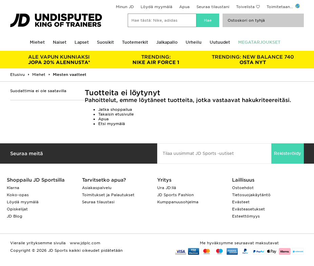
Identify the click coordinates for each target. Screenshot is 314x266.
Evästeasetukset (248, 209)
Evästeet (241, 202)
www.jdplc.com (84, 243)
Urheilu (194, 42)
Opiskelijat (17, 209)
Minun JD (125, 6)
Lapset (82, 42)
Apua (184, 6)
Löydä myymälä (156, 6)
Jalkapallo (166, 42)
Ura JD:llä (166, 187)
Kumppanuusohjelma (177, 202)
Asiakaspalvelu (96, 187)
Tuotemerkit (135, 42)
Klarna (13, 187)
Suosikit (105, 42)
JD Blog (14, 216)
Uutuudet (220, 42)
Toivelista (245, 6)
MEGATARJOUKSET (259, 42)
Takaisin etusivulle (116, 114)
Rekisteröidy (287, 153)
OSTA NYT (252, 59)
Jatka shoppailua (115, 109)
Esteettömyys (246, 216)
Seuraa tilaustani (212, 6)
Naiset (59, 42)
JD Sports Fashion (175, 194)
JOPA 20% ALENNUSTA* (59, 59)
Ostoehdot (243, 187)
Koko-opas (18, 194)
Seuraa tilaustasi (98, 202)
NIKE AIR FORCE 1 (155, 59)
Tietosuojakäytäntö (251, 194)
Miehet (37, 42)
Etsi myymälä (111, 123)
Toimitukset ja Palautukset (108, 194)
